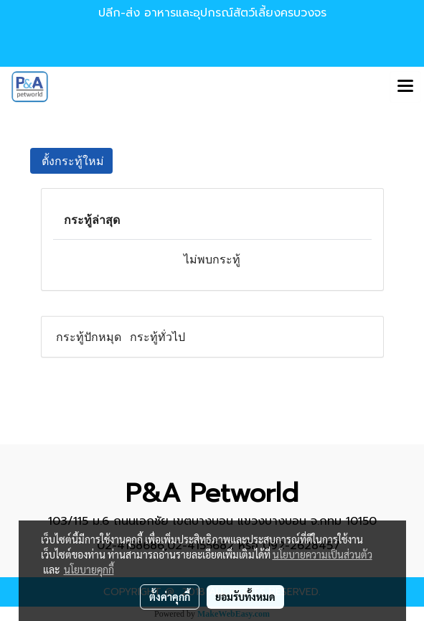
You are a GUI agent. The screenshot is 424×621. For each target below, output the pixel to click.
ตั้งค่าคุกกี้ (169, 596)
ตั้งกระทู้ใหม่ (71, 161)
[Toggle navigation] (405, 87)
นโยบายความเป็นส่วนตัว (322, 554)
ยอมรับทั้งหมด (245, 596)
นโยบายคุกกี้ (89, 569)
